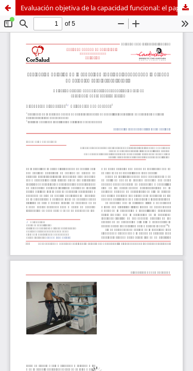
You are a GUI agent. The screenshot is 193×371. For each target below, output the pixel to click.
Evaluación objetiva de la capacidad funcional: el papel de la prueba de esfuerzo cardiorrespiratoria (107, 7)
